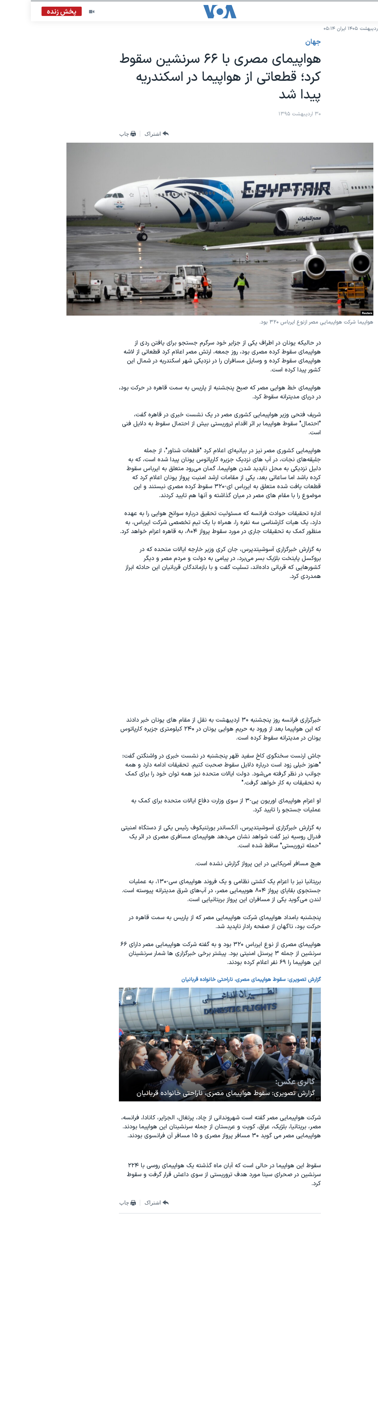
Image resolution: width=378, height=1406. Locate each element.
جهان (282, 42)
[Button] (126, 134)
